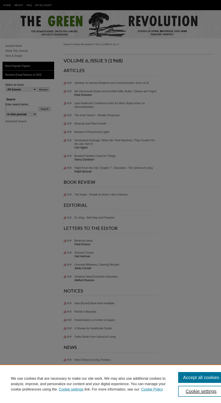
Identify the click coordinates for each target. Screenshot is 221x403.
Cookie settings (71, 389)
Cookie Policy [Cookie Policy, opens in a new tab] (152, 389)
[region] (110, 384)
